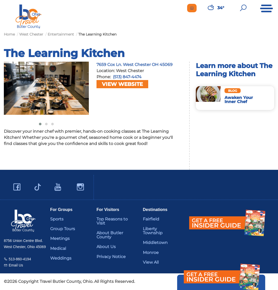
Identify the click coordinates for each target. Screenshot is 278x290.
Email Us (16, 265)
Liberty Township (153, 230)
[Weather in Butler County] (210, 8)
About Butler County (110, 234)
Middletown (155, 242)
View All (151, 262)
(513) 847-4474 (127, 76)
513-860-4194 (20, 259)
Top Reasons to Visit (112, 221)
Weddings (60, 258)
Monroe (151, 252)
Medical (58, 248)
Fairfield (151, 219)
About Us (106, 246)
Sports (56, 219)
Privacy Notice (111, 256)
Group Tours (62, 228)
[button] (40, 124)
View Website (122, 84)
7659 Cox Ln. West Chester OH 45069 (135, 64)
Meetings (60, 238)
